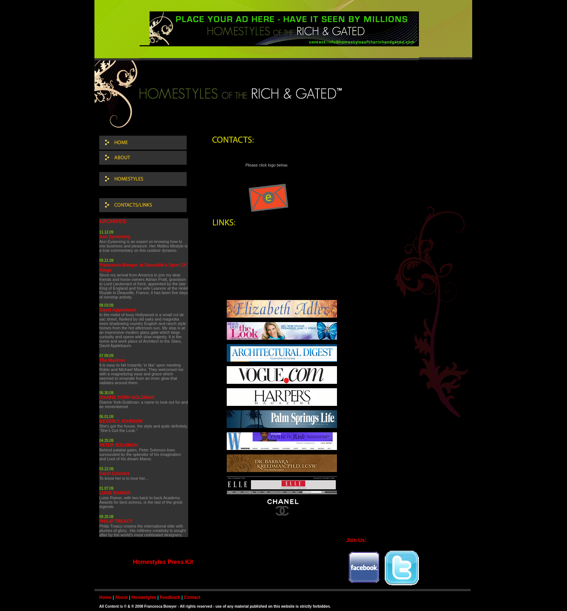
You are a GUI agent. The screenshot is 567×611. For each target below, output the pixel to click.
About (121, 597)
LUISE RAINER (114, 493)
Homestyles (144, 597)
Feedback (170, 597)
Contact (192, 597)
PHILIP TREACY (116, 521)
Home (105, 597)
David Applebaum (117, 309)
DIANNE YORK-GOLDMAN (126, 397)
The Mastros (112, 360)
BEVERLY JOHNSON (121, 421)
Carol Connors (114, 473)
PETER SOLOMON (118, 445)
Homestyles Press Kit (163, 562)
